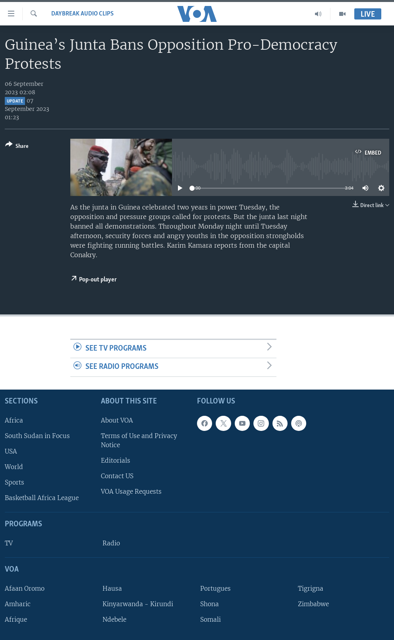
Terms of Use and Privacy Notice (139, 440)
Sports (14, 482)
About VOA (117, 420)
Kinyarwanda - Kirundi (137, 604)
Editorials (115, 460)
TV (9, 543)
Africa (14, 420)
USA (11, 451)
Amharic (18, 604)
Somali (210, 619)
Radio (111, 543)
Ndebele (114, 619)
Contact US (117, 476)
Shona (209, 604)
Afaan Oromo (24, 588)
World (14, 467)
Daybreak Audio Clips (82, 14)
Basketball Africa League (42, 498)
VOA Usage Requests (131, 491)
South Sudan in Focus (37, 436)
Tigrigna (310, 588)
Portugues (215, 588)
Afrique (16, 619)
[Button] (17, 147)
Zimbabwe (313, 604)
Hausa (112, 588)
